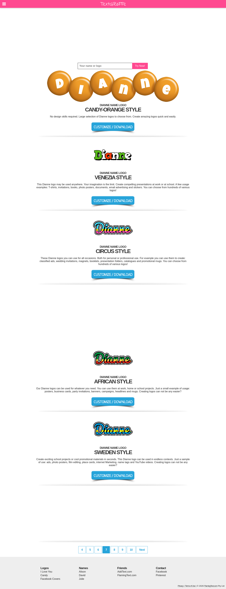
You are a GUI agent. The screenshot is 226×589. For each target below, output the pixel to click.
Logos (44, 568)
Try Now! (140, 66)
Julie (81, 579)
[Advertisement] (113, 35)
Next (142, 549)
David (82, 575)
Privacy (180, 586)
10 (131, 549)
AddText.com (124, 571)
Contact (161, 568)
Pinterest (161, 575)
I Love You (46, 571)
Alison (82, 571)
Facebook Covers (50, 579)
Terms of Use (190, 586)
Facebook (161, 571)
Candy (44, 575)
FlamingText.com (126, 575)
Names (83, 568)
